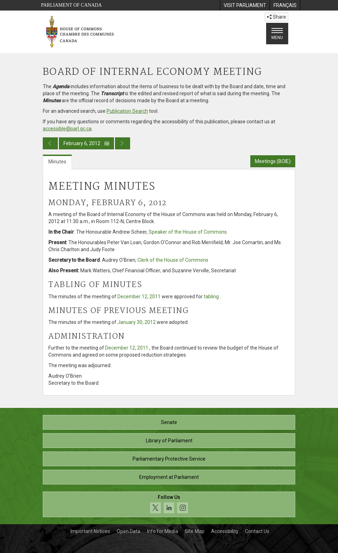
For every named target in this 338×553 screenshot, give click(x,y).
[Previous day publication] (50, 143)
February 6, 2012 (86, 143)
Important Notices (90, 531)
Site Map (194, 531)
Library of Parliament (169, 440)
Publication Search (127, 111)
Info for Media (162, 531)
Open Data (128, 531)
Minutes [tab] (57, 161)
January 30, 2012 (136, 322)
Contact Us (257, 531)
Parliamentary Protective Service (169, 459)
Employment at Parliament (169, 477)
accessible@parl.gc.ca (67, 128)
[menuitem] (245, 5)
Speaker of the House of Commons (188, 232)
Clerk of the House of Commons (172, 260)
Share (276, 17)
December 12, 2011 (139, 296)
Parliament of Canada (71, 5)
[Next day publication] (122, 143)
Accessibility (224, 531)
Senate (169, 422)
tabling (211, 296)
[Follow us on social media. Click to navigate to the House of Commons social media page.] (169, 504)
